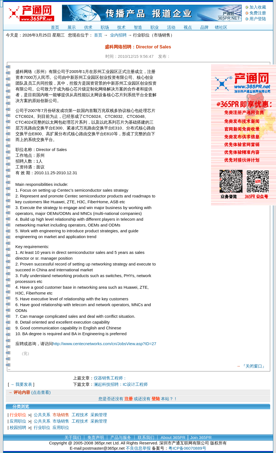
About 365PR (173, 437)
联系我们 (146, 437)
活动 (171, 27)
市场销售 (61, 414)
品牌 (204, 27)
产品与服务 (120, 437)
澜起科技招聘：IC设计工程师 (121, 384)
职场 (105, 27)
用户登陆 (257, 18)
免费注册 (257, 13)
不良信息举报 (138, 448)
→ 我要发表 (21, 384)
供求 (88, 27)
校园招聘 (18, 427)
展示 (71, 27)
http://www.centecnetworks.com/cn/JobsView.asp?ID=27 (105, 343)
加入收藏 (257, 7)
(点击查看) (40, 392)
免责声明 (95, 437)
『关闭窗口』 (253, 366)
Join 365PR (201, 437)
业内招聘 (118, 35)
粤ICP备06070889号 (187, 448)
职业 (154, 27)
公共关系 (42, 414)
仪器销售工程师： (110, 378)
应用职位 (18, 421)
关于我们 (72, 437)
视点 (188, 27)
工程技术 (80, 414)
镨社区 (221, 27)
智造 (138, 27)
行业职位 (18, 414)
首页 (55, 27)
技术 (121, 27)
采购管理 (98, 414)
